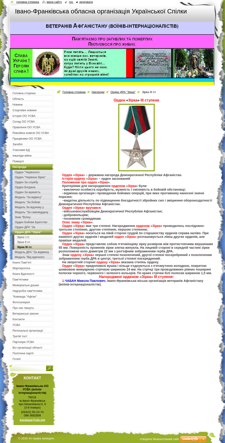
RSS (71, 2)
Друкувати (86, 2)
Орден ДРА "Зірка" (122, 92)
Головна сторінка (73, 92)
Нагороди (98, 92)
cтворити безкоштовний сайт (159, 439)
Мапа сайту (54, 2)
